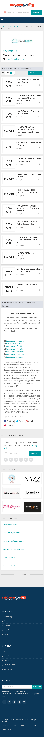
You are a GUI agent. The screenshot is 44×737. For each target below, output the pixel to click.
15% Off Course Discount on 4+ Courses (27, 80)
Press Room (8, 656)
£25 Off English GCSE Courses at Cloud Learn (27, 191)
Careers (7, 621)
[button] (9, 421)
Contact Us (8, 669)
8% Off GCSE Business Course (26, 254)
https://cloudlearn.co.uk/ (16, 59)
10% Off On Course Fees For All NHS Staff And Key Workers (27, 208)
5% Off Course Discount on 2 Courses (28, 143)
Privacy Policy (6, 729)
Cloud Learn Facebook (15, 341)
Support (7, 651)
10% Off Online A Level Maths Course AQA (26, 222)
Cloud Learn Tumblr (14, 346)
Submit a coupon (35, 73)
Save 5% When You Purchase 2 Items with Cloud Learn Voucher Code (28, 129)
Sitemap (14, 725)
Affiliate (7, 634)
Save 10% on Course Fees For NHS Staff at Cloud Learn (28, 240)
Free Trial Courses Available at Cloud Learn (29, 270)
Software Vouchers (10, 524)
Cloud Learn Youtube (14, 349)
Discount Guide (9, 665)
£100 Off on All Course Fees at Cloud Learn (28, 159)
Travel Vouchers (9, 558)
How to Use (8, 660)
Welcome (5, 725)
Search (36, 12)
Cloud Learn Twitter (14, 343)
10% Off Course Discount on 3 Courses (27, 112)
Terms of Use (33, 725)
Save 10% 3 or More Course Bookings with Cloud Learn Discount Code (28, 98)
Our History (8, 617)
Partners (23, 725)
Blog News (7, 630)
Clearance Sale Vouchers (12, 566)
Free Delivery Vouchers (11, 533)
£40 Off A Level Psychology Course (28, 175)
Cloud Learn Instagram (15, 354)
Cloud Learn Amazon (14, 357)
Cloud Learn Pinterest (15, 351)
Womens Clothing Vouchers (13, 549)
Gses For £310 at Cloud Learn (26, 285)
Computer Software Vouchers (14, 541)
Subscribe (35, 453)
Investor (7, 625)
